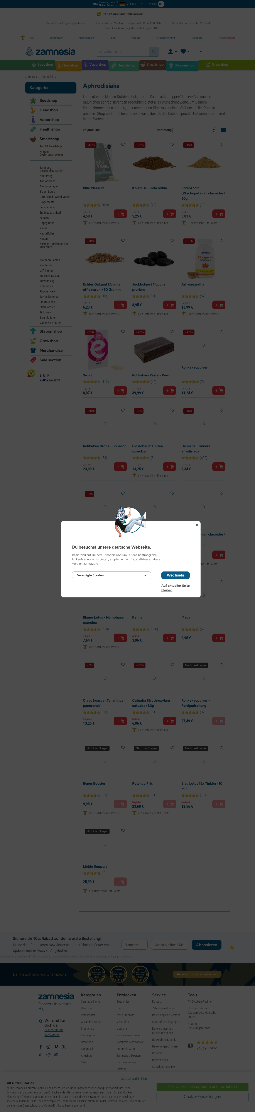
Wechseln (175, 575)
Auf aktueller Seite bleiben (175, 586)
